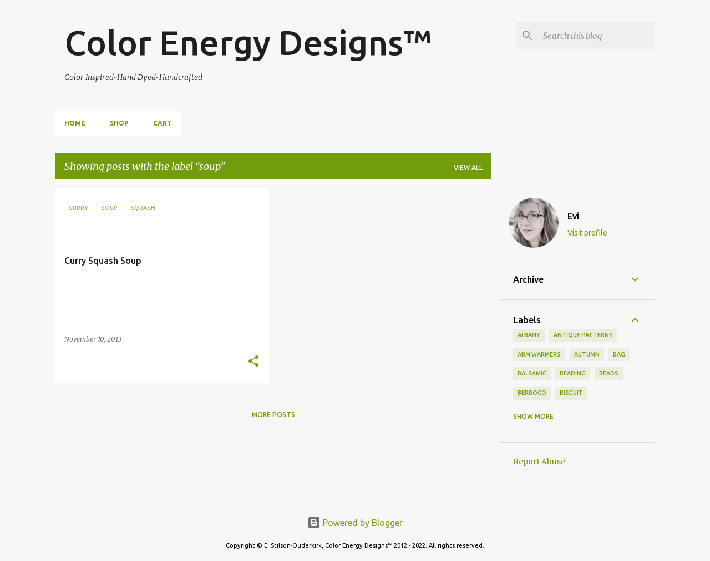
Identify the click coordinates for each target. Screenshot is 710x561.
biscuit (571, 392)
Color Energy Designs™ (248, 42)
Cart (162, 123)
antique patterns (583, 335)
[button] (253, 361)
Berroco (532, 392)
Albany (529, 335)
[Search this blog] (597, 35)
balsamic (532, 373)
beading (573, 373)
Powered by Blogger (355, 523)
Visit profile (587, 232)
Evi (573, 216)
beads (608, 373)
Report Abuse (539, 462)
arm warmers (539, 354)
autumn (587, 354)
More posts (273, 414)
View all (468, 167)
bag (619, 354)
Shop (119, 123)
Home (74, 123)
